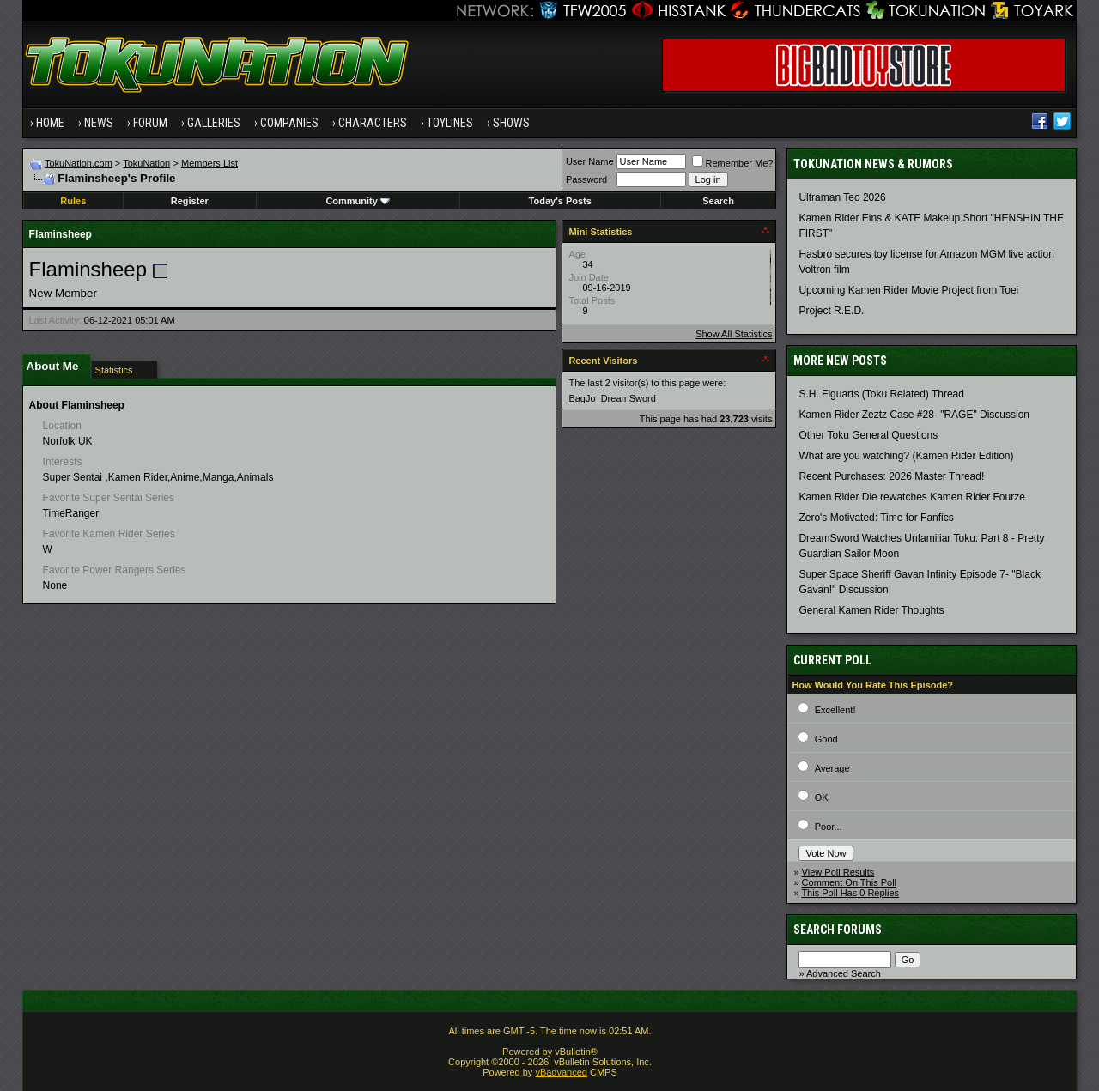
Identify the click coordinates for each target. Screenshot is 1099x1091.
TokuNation (146, 163)
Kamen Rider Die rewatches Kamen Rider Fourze (911, 497)
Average (832, 768)
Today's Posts (560, 201)
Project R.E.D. (831, 311)
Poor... (828, 826)
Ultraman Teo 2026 (841, 197)
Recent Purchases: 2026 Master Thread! (891, 476)
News (98, 123)
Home (50, 123)
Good (826, 739)
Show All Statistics (733, 334)
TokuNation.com (78, 163)
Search (718, 201)
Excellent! (835, 710)
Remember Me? (733, 163)
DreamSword (628, 398)
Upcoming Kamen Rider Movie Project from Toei (908, 290)
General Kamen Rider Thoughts (871, 610)
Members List (209, 163)
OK (822, 797)
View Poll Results (838, 872)
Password (586, 179)
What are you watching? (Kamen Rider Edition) (905, 456)
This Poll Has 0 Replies (850, 893)
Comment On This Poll (849, 882)
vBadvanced (561, 1072)
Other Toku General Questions (868, 435)
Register (190, 201)
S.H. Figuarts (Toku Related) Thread (881, 394)
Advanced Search (843, 973)
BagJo (581, 398)
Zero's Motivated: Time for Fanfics (875, 518)
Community (357, 201)
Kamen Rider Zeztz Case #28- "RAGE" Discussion (913, 415)
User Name (590, 161)
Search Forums (837, 929)
